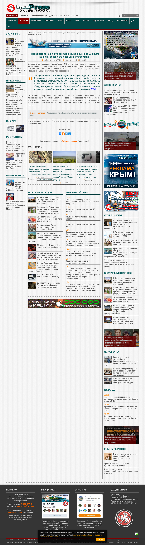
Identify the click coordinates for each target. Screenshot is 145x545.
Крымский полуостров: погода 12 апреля (80, 218)
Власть (60, 21)
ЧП (9, 26)
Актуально (24, 21)
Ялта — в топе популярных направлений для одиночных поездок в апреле (82, 202)
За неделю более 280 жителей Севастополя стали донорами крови (49, 219)
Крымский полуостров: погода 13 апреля (80, 210)
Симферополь (36, 21)
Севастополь (49, 21)
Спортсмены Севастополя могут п (34, 16)
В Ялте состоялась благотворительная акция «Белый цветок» (124, 100)
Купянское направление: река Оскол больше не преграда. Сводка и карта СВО (120, 408)
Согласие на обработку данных (124, 503)
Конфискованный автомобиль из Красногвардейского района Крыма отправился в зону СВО (121, 361)
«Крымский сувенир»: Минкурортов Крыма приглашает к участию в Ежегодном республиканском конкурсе (15, 161)
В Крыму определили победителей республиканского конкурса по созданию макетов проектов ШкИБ (15, 66)
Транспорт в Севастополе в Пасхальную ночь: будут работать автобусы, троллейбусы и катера (81, 253)
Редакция (115, 494)
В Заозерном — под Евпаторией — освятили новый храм (119, 77)
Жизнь (77, 21)
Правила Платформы (120, 496)
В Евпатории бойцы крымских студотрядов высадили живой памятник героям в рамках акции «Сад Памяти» (15, 47)
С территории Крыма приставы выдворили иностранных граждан (123, 380)
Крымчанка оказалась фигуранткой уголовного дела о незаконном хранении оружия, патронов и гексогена (88, 171)
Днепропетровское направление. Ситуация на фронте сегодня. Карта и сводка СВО (121, 418)
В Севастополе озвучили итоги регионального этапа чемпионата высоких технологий (49, 201)
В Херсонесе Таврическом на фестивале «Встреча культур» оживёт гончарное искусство (15, 146)
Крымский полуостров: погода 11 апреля (80, 225)
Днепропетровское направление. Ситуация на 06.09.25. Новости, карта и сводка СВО (119, 440)
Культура (86, 21)
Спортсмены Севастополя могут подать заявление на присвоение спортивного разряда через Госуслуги (49, 210)
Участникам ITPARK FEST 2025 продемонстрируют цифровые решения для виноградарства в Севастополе (120, 110)
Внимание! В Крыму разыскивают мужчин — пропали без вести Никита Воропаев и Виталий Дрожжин (82, 244)
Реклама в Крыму (118, 498)
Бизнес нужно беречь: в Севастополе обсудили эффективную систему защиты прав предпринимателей (119, 310)
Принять (101, 539)
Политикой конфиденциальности (82, 535)
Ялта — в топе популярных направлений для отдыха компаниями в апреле (121, 471)
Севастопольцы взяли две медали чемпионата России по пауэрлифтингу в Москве (15, 205)
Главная (31, 33)
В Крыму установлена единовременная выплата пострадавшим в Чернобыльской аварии (119, 263)
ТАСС (93, 89)
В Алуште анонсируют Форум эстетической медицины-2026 (123, 234)
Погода (110, 21)
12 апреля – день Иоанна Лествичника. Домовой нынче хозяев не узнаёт (48, 285)
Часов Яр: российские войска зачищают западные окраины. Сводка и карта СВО (121, 399)
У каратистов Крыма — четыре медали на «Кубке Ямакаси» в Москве (15, 186)
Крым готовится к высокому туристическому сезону (78, 262)
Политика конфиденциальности (124, 499)
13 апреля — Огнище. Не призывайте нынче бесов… (49, 246)
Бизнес (68, 21)
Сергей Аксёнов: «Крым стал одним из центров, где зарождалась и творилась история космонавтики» (49, 256)
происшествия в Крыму (45, 179)
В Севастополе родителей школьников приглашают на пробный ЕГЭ (125, 242)
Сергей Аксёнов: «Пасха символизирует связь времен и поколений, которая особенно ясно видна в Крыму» (43, 267)
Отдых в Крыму (98, 21)
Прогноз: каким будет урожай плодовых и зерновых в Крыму (46, 227)
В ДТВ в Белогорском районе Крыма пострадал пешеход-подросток (117, 146)
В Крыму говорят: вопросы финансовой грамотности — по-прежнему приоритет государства (125, 372)
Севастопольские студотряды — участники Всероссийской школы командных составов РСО (124, 320)
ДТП (132, 21)
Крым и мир (12, 21)
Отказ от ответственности (121, 501)
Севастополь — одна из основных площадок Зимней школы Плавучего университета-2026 (120, 92)
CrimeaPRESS (57, 60)
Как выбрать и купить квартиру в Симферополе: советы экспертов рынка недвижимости (80, 234)
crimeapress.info (15, 512)
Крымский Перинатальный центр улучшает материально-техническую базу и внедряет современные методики (120, 253)
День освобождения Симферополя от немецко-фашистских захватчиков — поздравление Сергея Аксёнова (45, 237)
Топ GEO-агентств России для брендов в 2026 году (48, 276)
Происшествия (122, 21)
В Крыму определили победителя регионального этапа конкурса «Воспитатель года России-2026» (120, 224)
